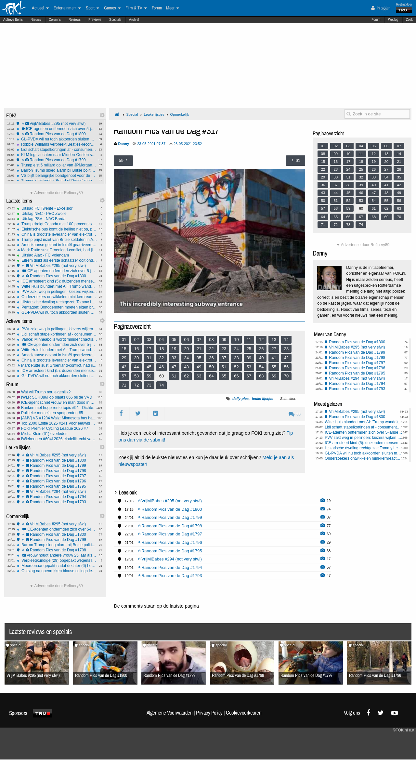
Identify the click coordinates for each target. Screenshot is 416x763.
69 (273, 376)
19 (174, 348)
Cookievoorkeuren (243, 712)
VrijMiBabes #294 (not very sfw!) (57, 491)
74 (161, 385)
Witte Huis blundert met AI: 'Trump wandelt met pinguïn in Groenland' (57, 286)
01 (124, 339)
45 (149, 366)
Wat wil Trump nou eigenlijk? (57, 392)
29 (124, 357)
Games (112, 8)
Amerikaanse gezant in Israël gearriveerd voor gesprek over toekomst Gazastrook (57, 245)
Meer (172, 8)
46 (161, 366)
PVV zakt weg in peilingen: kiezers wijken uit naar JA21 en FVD (57, 292)
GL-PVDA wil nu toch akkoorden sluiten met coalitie (57, 139)
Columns (55, 19)
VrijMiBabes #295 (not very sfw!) (57, 123)
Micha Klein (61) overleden (57, 434)
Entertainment (67, 8)
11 (249, 339)
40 (261, 357)
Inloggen (380, 8)
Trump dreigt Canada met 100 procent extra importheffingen (57, 224)
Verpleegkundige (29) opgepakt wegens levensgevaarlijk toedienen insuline (57, 560)
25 (249, 348)
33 (174, 357)
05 (174, 339)
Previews (94, 19)
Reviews (75, 19)
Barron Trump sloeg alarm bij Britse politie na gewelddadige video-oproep (57, 170)
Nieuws (36, 19)
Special (132, 114)
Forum (375, 19)
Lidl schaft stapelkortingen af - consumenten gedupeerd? (57, 149)
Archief (134, 19)
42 (286, 357)
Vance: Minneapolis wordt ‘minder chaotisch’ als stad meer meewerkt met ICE (57, 339)
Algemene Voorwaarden (170, 712)
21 (199, 348)
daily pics (240, 399)
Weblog (393, 19)
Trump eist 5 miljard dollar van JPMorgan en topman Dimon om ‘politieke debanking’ (57, 165)
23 (224, 348)
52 (236, 366)
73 (149, 385)
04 (161, 339)
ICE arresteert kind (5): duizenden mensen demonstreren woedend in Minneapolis (57, 281)
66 (236, 376)
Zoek (409, 19)
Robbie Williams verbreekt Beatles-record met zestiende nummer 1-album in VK (57, 144)
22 (211, 348)
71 (124, 385)
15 (124, 348)
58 (136, 376)
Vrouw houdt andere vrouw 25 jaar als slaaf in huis (57, 555)
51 (224, 366)
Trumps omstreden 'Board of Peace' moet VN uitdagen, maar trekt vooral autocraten (57, 181)
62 (186, 376)
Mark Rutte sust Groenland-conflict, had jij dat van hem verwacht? (57, 250)
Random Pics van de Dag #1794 (57, 497)
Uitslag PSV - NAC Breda (57, 219)
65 (224, 376)
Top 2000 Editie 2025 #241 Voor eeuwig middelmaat (57, 423)
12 (261, 339)
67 (249, 376)
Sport (92, 8)
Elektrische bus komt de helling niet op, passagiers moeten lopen (57, 229)
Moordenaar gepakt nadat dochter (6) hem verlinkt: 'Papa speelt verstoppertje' (57, 566)
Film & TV (136, 8)
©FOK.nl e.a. (404, 730)
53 (249, 366)
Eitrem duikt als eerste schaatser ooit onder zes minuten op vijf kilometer (57, 260)
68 (261, 376)
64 (211, 376)
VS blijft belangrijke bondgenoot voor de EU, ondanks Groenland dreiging (57, 176)
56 (286, 366)
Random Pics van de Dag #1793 (57, 502)
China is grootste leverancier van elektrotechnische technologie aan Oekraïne (57, 234)
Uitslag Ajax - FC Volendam (57, 255)
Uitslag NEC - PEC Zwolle (57, 214)
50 (211, 366)
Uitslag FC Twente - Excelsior (57, 208)
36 (211, 357)
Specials (115, 19)
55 (273, 366)
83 (295, 414)
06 (186, 339)
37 (224, 357)
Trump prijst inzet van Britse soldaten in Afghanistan (57, 240)
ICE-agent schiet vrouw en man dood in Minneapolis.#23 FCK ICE (57, 402)
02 (136, 339)
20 (186, 348)
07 (199, 339)
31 (149, 357)
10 (236, 339)
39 (249, 357)
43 (124, 366)
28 (286, 348)
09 (224, 339)
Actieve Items (13, 19)
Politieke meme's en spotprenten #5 (57, 413)
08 (211, 339)
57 (124, 376)
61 (174, 376)
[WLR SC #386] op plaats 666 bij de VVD (57, 397)
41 (273, 357)
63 (199, 376)
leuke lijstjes (262, 399)
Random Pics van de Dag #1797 (57, 476)
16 (136, 348)
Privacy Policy (209, 712)
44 (136, 366)
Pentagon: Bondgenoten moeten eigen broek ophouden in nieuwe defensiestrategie (57, 307)
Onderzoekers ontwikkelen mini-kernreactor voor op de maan (57, 297)
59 (149, 376)
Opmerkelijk (179, 114)
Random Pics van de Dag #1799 (57, 160)
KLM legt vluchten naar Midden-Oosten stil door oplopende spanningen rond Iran (57, 155)
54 (261, 366)
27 (273, 348)
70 (286, 376)
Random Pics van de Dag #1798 (57, 471)
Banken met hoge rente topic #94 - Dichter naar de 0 (57, 408)
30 (136, 357)
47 (174, 366)
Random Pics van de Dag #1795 (57, 486)
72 (136, 385)
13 (273, 339)
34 (186, 357)
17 (149, 348)
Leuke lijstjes (154, 114)
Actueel (40, 8)
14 (286, 339)
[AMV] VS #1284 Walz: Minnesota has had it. (57, 418)
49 (199, 366)
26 (261, 348)
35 (199, 357)
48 (186, 366)
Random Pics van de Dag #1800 (57, 134)
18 (161, 348)
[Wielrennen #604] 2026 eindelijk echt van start (57, 439)
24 (236, 348)
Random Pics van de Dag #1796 (57, 481)
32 (161, 357)
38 (236, 357)
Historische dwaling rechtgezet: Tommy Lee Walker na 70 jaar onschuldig (57, 302)
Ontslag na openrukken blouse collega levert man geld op (57, 571)
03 (149, 339)
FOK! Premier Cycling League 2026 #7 (57, 428)
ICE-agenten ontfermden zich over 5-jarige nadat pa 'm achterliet (57, 129)
